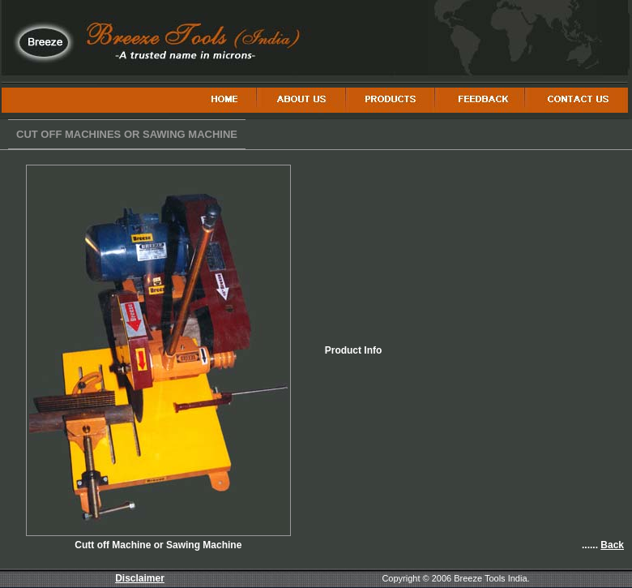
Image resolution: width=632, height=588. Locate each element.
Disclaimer (139, 578)
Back (612, 545)
